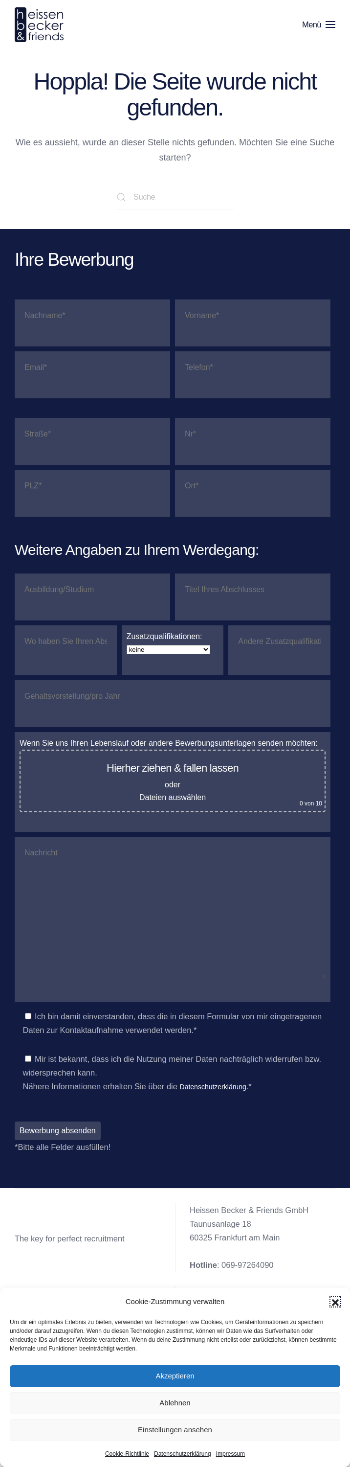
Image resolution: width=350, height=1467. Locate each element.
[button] (335, 1302)
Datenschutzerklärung (182, 1453)
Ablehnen (174, 1402)
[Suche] (175, 197)
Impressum (230, 1453)
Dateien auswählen (172, 798)
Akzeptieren (174, 1376)
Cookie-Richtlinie (127, 1453)
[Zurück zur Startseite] (41, 24)
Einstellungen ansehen (175, 1429)
